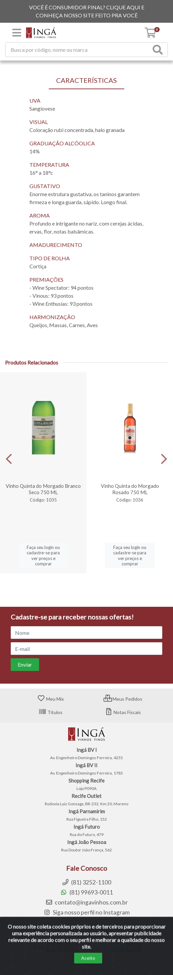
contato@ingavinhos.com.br (86, 902)
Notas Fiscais (123, 712)
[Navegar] (9, 459)
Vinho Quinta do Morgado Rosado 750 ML (130, 489)
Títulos (50, 712)
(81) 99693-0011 (86, 892)
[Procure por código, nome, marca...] (78, 49)
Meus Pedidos (123, 699)
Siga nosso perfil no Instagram (86, 912)
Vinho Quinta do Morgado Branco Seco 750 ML (43, 489)
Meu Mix (50, 699)
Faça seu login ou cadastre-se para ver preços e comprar (43, 555)
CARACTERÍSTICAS (86, 80)
